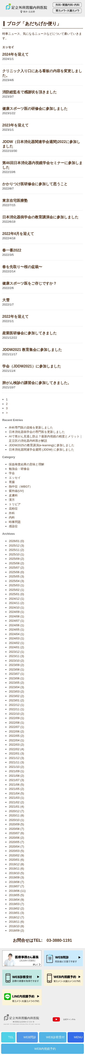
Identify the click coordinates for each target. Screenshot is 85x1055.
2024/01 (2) (16, 647)
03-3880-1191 (59, 940)
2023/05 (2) (16, 682)
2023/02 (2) (16, 696)
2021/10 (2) (16, 767)
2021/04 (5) (16, 793)
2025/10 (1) (16, 554)
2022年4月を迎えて (18, 234)
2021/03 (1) (16, 797)
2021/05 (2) (16, 789)
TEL (11, 1037)
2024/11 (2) (16, 603)
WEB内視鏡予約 (45, 1048)
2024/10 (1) (16, 607)
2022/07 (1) (16, 727)
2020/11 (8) (16, 815)
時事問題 (15, 522)
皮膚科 (13, 495)
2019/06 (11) (17, 890)
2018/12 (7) (16, 917)
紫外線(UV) (16, 491)
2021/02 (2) (16, 802)
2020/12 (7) (16, 811)
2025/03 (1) (16, 585)
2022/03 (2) (16, 744)
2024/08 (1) (16, 616)
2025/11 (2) (16, 550)
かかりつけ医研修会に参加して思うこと (35, 184)
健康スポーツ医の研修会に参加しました (35, 109)
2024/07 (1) (16, 620)
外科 (12, 513)
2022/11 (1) (16, 709)
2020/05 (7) (16, 842)
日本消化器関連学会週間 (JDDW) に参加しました (41, 449)
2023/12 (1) (16, 651)
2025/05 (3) (16, 576)
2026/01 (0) (16, 541)
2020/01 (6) (16, 859)
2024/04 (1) (16, 634)
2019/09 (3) (16, 877)
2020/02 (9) (16, 855)
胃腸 (12, 482)
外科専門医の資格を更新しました (31, 427)
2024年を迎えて (15, 54)
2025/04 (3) (16, 581)
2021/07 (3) (16, 780)
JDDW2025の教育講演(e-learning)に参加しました (41, 445)
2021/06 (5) (16, 784)
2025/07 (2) (16, 567)
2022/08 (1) (16, 722)
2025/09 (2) (16, 558)
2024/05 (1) (16, 629)
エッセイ (15, 477)
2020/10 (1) (16, 820)
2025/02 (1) (16, 590)
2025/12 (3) (16, 545)
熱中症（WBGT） (20, 486)
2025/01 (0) (16, 594)
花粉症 (13, 508)
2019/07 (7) (16, 886)
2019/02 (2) (16, 908)
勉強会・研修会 (19, 469)
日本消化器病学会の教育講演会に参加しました (40, 217)
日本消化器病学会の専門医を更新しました (37, 432)
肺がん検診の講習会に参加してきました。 (36, 383)
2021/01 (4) (16, 806)
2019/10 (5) (16, 873)
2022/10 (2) (16, 713)
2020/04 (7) (16, 846)
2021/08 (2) (16, 775)
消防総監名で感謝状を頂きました (29, 92)
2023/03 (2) (16, 691)
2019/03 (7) (16, 904)
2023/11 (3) (16, 656)
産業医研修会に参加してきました (29, 333)
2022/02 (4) (16, 749)
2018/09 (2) (16, 930)
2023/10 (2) (16, 660)
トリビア (15, 504)
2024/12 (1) (16, 598)
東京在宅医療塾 (15, 200)
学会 (12, 473)
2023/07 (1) (16, 673)
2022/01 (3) (16, 753)
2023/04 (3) (16, 687)
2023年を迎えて (15, 125)
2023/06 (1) (16, 678)
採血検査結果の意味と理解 (26, 464)
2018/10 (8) (16, 926)
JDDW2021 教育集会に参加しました (32, 350)
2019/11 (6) (16, 868)
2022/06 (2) (16, 731)
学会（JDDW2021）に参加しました (31, 366)
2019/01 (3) (16, 912)
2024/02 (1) (16, 643)
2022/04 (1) (16, 740)
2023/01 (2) (16, 700)
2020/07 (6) (16, 833)
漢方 (12, 499)
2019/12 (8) (16, 864)
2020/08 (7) (16, 829)
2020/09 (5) (16, 824)
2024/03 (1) (16, 638)
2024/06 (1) (16, 625)
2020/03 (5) (16, 851)
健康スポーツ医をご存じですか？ (29, 283)
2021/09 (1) (16, 771)
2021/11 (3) (16, 762)
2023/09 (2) (16, 665)
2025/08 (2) (16, 563)
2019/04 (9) (16, 899)
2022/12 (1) (16, 705)
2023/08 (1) (16, 669)
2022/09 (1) (16, 718)
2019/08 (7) (16, 882)
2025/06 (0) (16, 572)
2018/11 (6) (16, 921)
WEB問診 (30, 1037)
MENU (78, 1037)
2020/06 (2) (16, 837)
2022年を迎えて (15, 316)
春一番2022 (11, 250)
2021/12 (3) (16, 758)
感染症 (13, 526)
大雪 (6, 300)
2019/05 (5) (16, 895)
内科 (12, 517)
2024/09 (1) (16, 612)
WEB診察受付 (55, 1037)
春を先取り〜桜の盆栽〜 (22, 267)
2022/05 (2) (16, 735)
